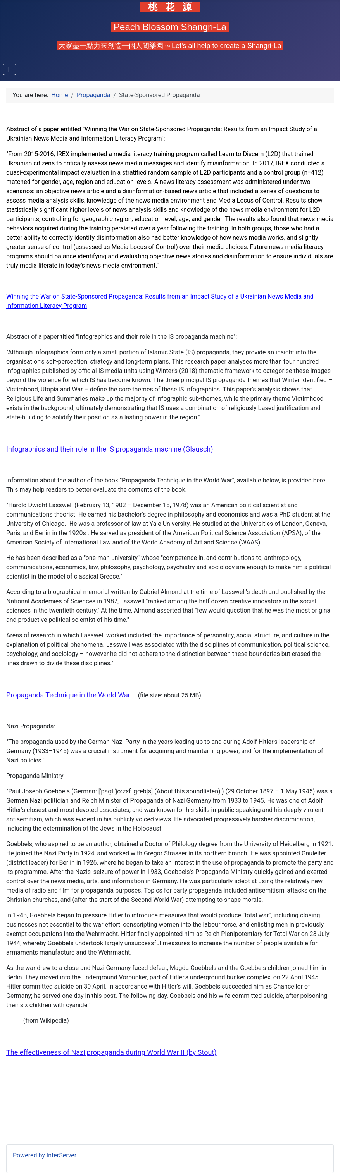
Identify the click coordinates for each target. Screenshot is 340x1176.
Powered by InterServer (44, 1155)
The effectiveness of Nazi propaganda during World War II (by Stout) (111, 1052)
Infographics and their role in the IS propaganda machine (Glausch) (109, 449)
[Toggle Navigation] (9, 69)
